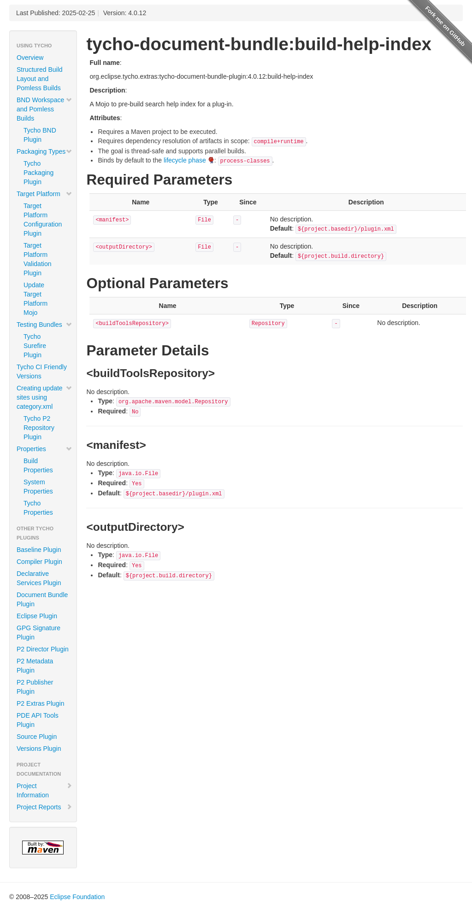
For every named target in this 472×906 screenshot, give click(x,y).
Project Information (44, 790)
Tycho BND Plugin (40, 135)
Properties (44, 449)
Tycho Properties (38, 507)
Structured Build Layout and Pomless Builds (40, 79)
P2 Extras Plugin (41, 703)
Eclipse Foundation (77, 896)
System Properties (38, 486)
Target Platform (44, 193)
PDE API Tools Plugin (38, 720)
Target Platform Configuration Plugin (43, 219)
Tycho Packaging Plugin (38, 173)
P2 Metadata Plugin (35, 665)
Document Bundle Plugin (42, 599)
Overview (30, 57)
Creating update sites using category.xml (44, 397)
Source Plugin (37, 736)
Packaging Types (44, 151)
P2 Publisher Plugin (35, 687)
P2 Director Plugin (43, 649)
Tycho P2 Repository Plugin (39, 428)
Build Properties (38, 465)
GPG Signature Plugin (38, 632)
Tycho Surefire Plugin (35, 346)
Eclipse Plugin (37, 616)
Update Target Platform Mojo (35, 298)
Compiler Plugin (39, 561)
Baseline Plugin (39, 549)
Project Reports (44, 807)
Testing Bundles (44, 324)
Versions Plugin (39, 748)
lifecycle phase (185, 160)
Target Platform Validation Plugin (37, 259)
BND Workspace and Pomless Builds (44, 109)
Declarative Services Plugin (39, 578)
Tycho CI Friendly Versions (42, 371)
